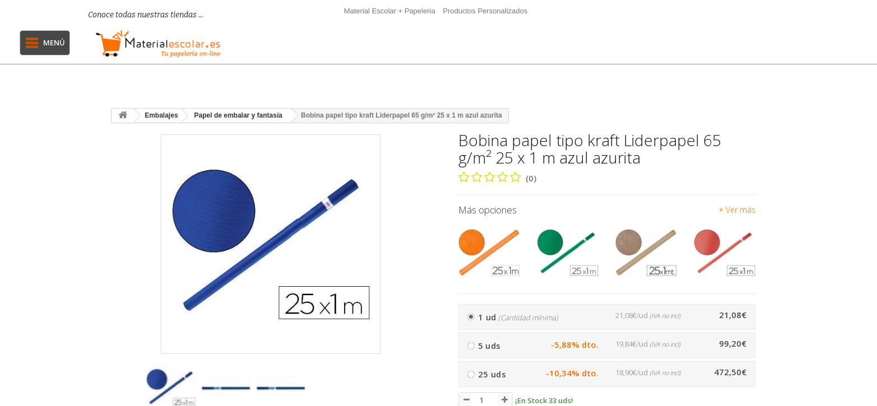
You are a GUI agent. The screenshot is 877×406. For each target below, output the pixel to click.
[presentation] (124, 393)
